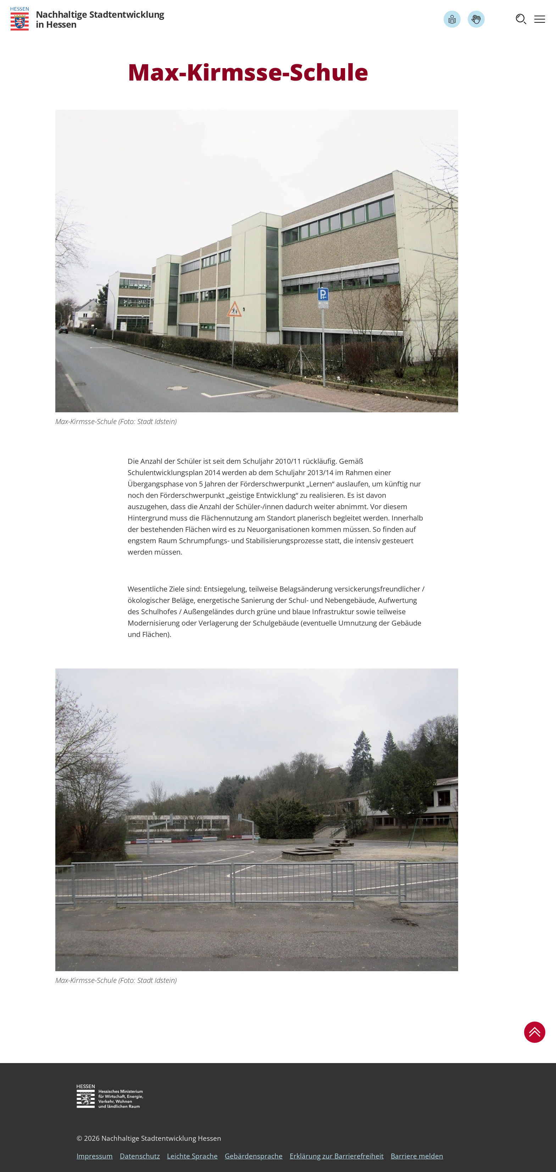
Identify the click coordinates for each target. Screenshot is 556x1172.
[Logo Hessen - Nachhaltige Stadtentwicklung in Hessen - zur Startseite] (87, 19)
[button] (521, 19)
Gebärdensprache (254, 1156)
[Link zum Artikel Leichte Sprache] (452, 19)
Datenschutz (140, 1156)
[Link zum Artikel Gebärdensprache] (476, 19)
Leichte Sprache (192, 1156)
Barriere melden (417, 1156)
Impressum (95, 1156)
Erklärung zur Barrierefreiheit (337, 1156)
